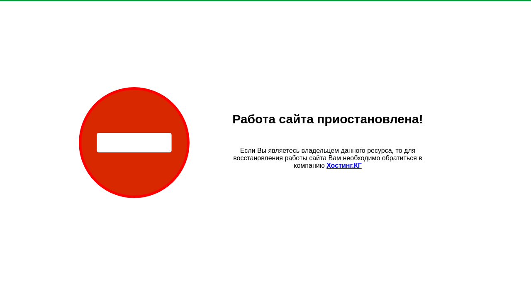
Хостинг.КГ (344, 165)
